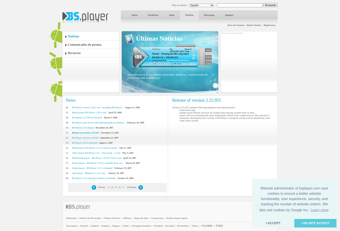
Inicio (134, 15)
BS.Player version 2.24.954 (85, 137)
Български (72, 225)
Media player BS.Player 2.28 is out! (89, 112)
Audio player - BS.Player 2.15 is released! (92, 168)
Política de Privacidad (90, 218)
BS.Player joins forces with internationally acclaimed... (98, 122)
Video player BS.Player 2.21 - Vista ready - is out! (96, 153)
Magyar (116, 225)
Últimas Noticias (112, 218)
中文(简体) (207, 225)
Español (105, 225)
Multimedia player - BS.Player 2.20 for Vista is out (96, 158)
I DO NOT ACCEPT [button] (315, 223)
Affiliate (127, 218)
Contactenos (157, 218)
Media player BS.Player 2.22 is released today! (95, 147)
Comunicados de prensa (84, 44)
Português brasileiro (141, 225)
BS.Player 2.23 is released (84, 142)
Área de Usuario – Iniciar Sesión (244, 25)
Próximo (131, 187)
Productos (153, 15)
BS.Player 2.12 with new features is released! (94, 178)
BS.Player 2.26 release (83, 127)
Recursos (74, 53)
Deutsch (84, 225)
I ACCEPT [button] (273, 223)
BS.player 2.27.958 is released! (87, 117)
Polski (126, 225)
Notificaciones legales (177, 218)
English (95, 225)
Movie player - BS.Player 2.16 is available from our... (98, 163)
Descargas (209, 15)
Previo (101, 187)
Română (158, 225)
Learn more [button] (320, 210)
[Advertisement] (249, 62)
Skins (172, 15)
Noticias (189, 15)
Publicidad (71, 218)
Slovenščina (182, 225)
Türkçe (195, 225)
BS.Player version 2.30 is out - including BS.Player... (97, 107)
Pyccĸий (169, 225)
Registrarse (269, 25)
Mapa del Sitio (141, 218)
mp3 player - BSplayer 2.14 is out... (89, 173)
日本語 (219, 225)
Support (229, 15)
